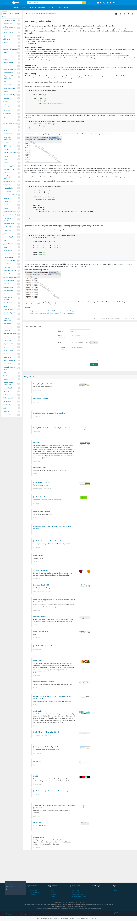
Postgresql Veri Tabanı (10, 334)
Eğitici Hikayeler (8, 146)
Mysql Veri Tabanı (8, 291)
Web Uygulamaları (8, 398)
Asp (4, 56)
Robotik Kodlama (8, 364)
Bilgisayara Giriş (8, 73)
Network (5, 294)
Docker (5, 130)
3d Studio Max (7, 24)
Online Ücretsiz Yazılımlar (7, 298)
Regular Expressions (9, 360)
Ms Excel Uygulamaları (10, 277)
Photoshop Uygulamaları (7, 319)
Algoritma (6, 42)
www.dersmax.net (47, 913)
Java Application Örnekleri (8, 219)
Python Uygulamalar (9, 350)
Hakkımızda (33, 890)
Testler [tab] (4, 17)
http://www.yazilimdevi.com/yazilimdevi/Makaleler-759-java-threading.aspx (51, 313)
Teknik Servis (7, 376)
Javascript (6, 234)
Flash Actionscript (8, 169)
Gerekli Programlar (9, 181)
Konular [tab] (4, 13)
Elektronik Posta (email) (10, 152)
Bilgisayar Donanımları (10, 69)
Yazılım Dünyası (8, 415)
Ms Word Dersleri (8, 281)
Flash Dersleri (7, 173)
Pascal (5, 306)
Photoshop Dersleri (8, 309)
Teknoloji (5, 379)
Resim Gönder (76, 892)
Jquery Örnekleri (8, 244)
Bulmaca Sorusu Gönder (79, 897)
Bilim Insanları (7, 85)
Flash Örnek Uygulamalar (7, 177)
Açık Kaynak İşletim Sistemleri (9, 28)
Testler (24, 8)
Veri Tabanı (6, 391)
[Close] (100, 919)
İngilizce (5, 208)
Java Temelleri (7, 230)
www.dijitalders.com (8, 913)
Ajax (4, 36)
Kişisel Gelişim (7, 250)
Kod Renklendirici (35, 892)
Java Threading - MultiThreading (48, 13)
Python (5, 347)
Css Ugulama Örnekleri (10, 124)
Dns (4, 127)
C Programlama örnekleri (8, 106)
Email (115, 890)
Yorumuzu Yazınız (61, 348)
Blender (5, 91)
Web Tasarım (7, 395)
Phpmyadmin (7, 330)
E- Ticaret (6, 142)
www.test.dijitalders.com (9, 915)
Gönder (94, 364)
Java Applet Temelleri (9, 215)
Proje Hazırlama (8, 344)
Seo (4, 373)
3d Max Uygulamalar (9, 20)
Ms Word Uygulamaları (10, 284)
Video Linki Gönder (78, 894)
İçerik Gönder (76, 890)
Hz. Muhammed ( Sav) (10, 195)
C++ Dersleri (7, 114)
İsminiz (60, 331)
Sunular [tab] (17, 13)
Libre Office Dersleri (9, 254)
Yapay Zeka (6, 411)
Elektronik (6, 149)
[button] (114, 2)
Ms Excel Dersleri (8, 274)
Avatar (60, 342)
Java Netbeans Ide (8, 224)
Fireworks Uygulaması (9, 166)
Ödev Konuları (7, 303)
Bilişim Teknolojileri (9, 88)
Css (4, 120)
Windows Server (8, 405)
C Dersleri (6, 101)
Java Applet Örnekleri (9, 211)
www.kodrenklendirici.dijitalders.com (29, 915)
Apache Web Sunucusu (10, 49)
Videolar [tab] (10, 13)
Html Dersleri (7, 191)
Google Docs (7, 185)
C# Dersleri (6, 110)
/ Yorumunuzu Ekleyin (34, 326)
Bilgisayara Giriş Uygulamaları (8, 77)
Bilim (5, 81)
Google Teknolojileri (9, 188)
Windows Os (7, 401)
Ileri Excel (6, 198)
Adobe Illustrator (8, 32)
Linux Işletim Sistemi (9, 260)
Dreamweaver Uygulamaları (7, 138)
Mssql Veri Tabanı (8, 287)
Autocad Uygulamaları (9, 66)
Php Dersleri (7, 324)
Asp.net (5, 59)
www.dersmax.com (34, 913)
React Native (7, 357)
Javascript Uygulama (9, 237)
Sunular (50, 8)
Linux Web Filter (8, 267)
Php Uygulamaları (8, 327)
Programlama (7, 340)
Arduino (5, 52)
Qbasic (5, 354)
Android (5, 46)
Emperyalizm (7, 156)
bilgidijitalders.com (13, 887)
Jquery (5, 240)
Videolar (41, 8)
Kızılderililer (7, 247)
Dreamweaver (7, 134)
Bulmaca (67, 8)
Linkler (58, 8)
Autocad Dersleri (8, 62)
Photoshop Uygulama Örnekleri (9, 314)
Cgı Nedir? (6, 117)
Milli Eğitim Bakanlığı (9, 270)
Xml (4, 408)
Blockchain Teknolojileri (10, 95)
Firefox (5, 159)
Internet (5, 205)
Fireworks (6, 163)
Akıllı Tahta (6, 39)
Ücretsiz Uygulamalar (9, 388)
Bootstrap (6, 98)
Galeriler (32, 8)
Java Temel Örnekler (9, 227)
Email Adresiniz (61, 337)
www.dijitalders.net (21, 913)
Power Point (6, 337)
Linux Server (7, 264)
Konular (16, 8)
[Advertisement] (80, 867)
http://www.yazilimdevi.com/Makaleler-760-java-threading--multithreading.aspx (52, 311)
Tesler (52, 890)
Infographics (7, 201)
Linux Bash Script (8, 257)
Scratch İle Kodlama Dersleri (9, 368)
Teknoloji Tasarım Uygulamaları (8, 384)
